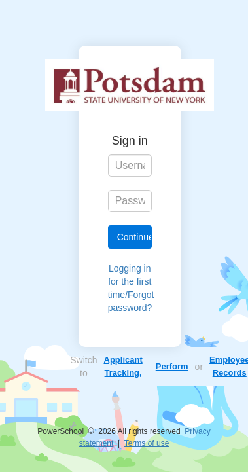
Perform (172, 366)
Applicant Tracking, (123, 366)
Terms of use (146, 443)
